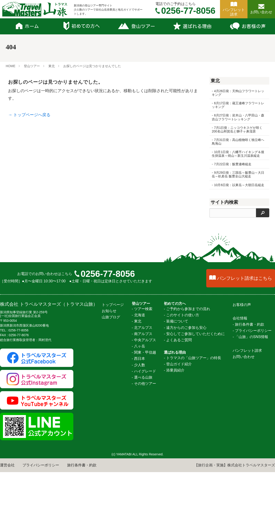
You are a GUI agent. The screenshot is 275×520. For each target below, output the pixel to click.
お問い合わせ (261, 12)
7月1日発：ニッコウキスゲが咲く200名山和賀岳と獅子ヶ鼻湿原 (237, 129)
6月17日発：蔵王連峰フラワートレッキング (238, 105)
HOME (10, 66)
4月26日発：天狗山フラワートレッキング (238, 92)
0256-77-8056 (108, 512)
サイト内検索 (224, 202)
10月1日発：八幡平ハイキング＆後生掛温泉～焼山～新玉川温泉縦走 (238, 153)
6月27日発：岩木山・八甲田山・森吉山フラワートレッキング (238, 117)
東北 (51, 66)
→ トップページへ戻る (29, 115)
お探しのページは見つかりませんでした (92, 66)
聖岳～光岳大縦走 (226, 283)
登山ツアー (32, 66)
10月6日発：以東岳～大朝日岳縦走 (239, 185)
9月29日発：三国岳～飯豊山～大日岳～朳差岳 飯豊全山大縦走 (238, 174)
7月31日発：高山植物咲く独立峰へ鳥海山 (238, 141)
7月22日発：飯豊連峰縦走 (232, 164)
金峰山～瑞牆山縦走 (228, 330)
